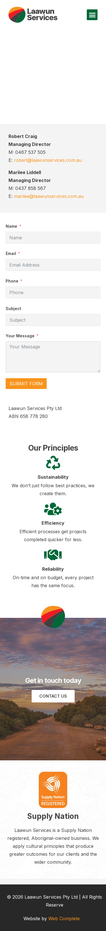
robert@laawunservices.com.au (48, 160)
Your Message (20, 335)
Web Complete (64, 918)
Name (11, 226)
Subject (13, 308)
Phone (12, 281)
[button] (92, 14)
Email (11, 253)
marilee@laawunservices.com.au (49, 196)
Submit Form (26, 383)
